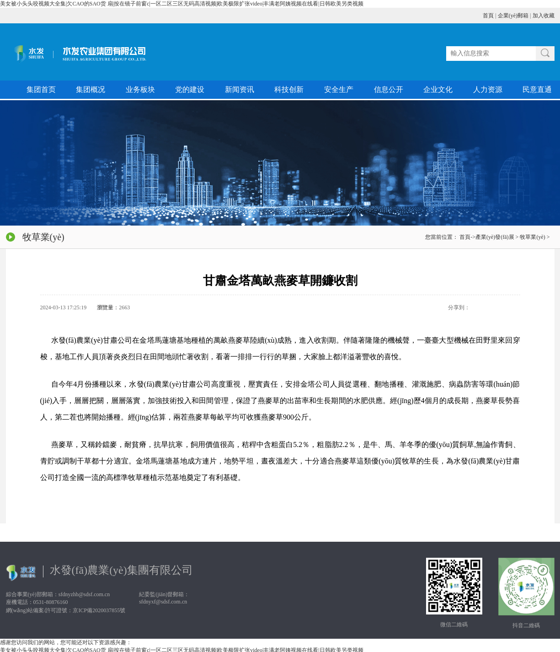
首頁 (488, 15)
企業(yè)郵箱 (513, 15)
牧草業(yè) (532, 237)
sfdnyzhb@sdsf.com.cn (84, 594)
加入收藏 (544, 15)
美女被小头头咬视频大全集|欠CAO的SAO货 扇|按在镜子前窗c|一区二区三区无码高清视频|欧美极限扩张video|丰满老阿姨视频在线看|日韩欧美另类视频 (181, 3)
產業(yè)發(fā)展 (494, 237)
